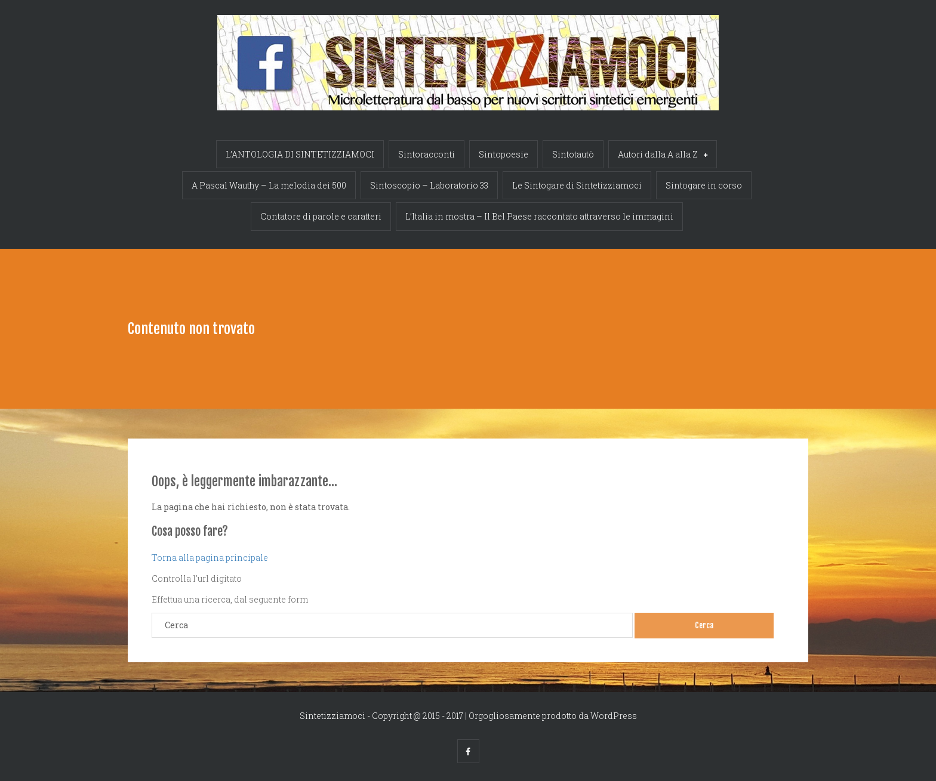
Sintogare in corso (704, 185)
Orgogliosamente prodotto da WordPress (553, 715)
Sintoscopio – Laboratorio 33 (429, 185)
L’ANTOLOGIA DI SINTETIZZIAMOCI (300, 154)
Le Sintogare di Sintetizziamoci (577, 185)
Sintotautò (573, 154)
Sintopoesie (503, 154)
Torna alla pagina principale (210, 557)
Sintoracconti (426, 154)
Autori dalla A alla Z (662, 155)
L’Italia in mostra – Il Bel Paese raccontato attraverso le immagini (539, 216)
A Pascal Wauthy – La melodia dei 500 (269, 185)
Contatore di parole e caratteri (320, 216)
